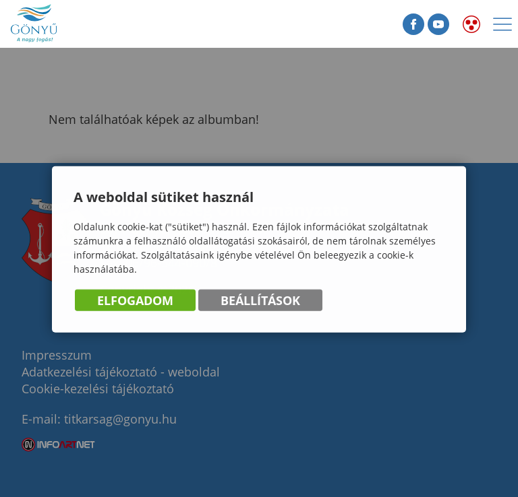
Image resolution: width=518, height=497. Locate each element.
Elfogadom (135, 300)
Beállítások (260, 300)
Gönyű (74, 24)
